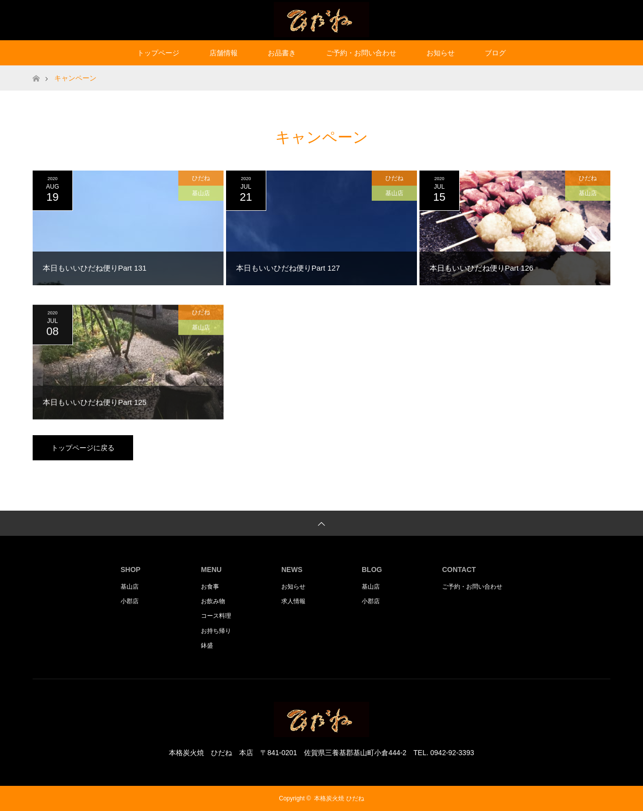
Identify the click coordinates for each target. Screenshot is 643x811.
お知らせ (440, 53)
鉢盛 (207, 645)
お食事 (210, 586)
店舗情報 (223, 53)
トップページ (158, 53)
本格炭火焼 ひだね (339, 798)
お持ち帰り (216, 630)
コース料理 (216, 615)
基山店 (201, 193)
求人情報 (293, 601)
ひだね (201, 178)
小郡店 (130, 601)
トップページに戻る (83, 448)
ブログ (495, 53)
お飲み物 (213, 601)
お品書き (282, 53)
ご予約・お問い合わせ (361, 53)
